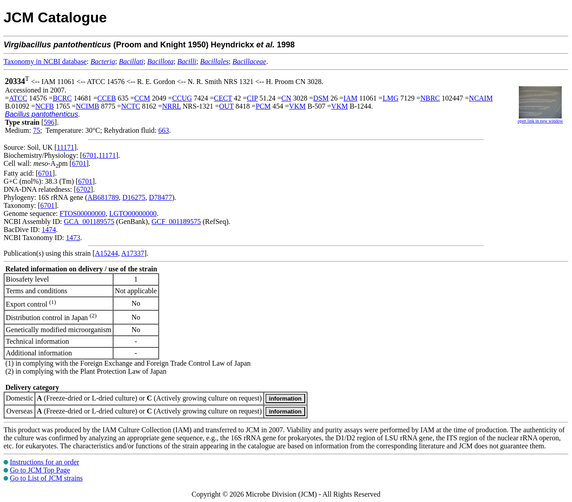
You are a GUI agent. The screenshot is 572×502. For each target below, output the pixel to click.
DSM (321, 98)
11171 (65, 147)
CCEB (106, 98)
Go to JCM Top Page (40, 470)
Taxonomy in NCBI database (45, 61)
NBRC (430, 98)
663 (163, 130)
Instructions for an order (44, 462)
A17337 (132, 253)
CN (286, 98)
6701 (89, 155)
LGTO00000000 (132, 213)
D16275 (134, 197)
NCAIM (480, 98)
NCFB (44, 106)
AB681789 (103, 197)
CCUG (182, 98)
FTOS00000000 (82, 213)
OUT (226, 106)
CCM (143, 98)
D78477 (160, 197)
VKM (297, 106)
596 (49, 122)
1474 (49, 229)
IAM (351, 98)
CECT (223, 98)
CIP (252, 98)
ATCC (18, 98)
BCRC (62, 98)
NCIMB (87, 106)
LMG (391, 98)
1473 (73, 237)
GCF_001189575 (176, 221)
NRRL (171, 106)
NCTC (130, 106)
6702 (83, 189)
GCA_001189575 (89, 221)
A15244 (106, 253)
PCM (263, 106)
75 (36, 130)
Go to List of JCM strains (46, 478)
